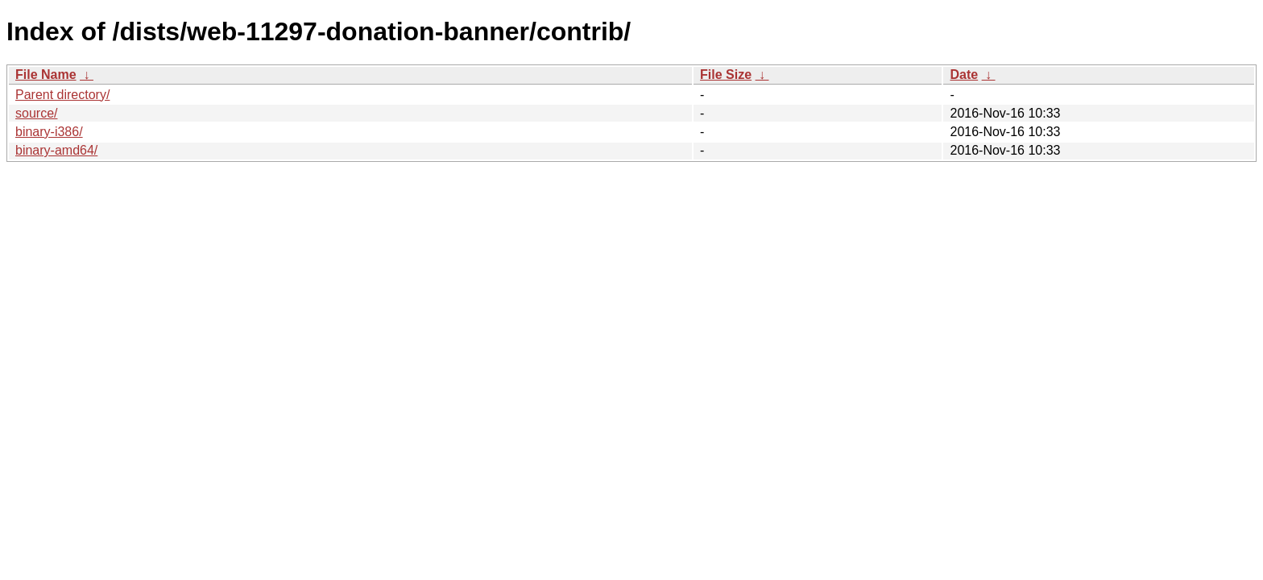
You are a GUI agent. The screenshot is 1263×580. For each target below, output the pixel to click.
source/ (36, 113)
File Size (726, 74)
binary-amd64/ (56, 150)
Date (964, 74)
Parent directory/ (62, 95)
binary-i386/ (49, 132)
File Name (46, 74)
